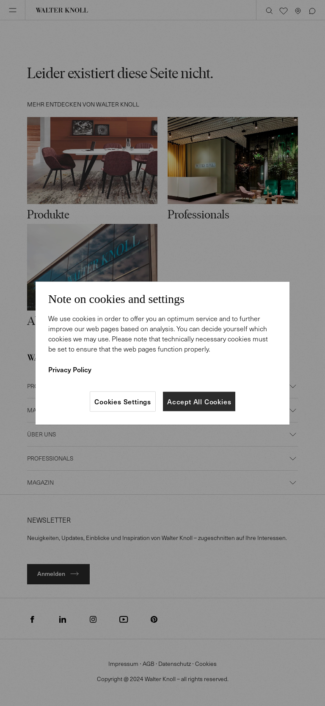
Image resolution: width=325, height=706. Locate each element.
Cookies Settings (122, 401)
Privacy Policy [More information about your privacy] (69, 369)
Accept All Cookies (199, 401)
